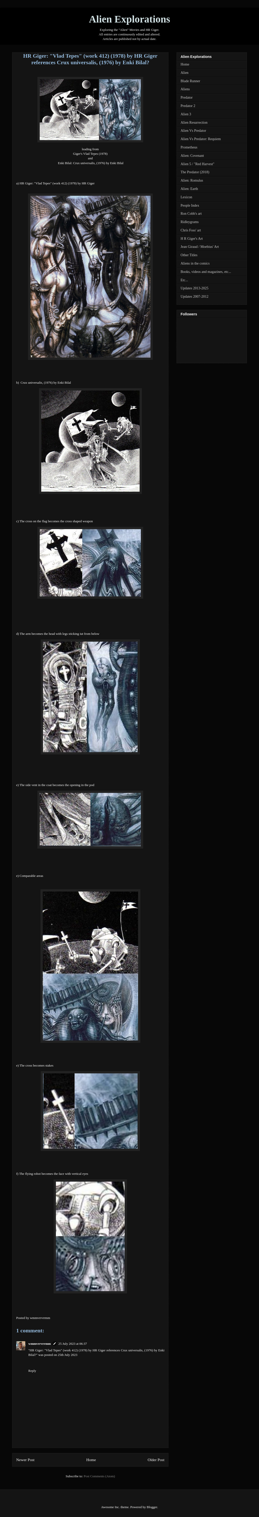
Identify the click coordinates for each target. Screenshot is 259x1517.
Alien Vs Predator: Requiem (201, 139)
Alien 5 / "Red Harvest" (197, 164)
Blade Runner (190, 81)
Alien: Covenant (192, 156)
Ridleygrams (190, 222)
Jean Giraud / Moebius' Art (200, 247)
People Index (190, 205)
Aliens (185, 89)
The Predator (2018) (195, 172)
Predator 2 (188, 106)
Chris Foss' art (191, 230)
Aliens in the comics (195, 263)
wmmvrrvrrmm (39, 1344)
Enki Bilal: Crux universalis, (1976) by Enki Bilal (90, 163)
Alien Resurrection (194, 122)
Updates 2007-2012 (194, 296)
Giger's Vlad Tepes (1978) (90, 154)
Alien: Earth (189, 189)
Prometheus (189, 147)
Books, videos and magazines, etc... (206, 272)
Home (91, 1460)
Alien (184, 73)
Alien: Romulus (192, 180)
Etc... (184, 280)
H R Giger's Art (192, 239)
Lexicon (186, 197)
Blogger (152, 1507)
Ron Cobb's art (191, 213)
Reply (32, 1371)
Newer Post (25, 1460)
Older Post (156, 1460)
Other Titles (189, 255)
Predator (186, 97)
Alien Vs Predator (193, 131)
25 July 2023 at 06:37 (72, 1344)
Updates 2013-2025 (194, 288)
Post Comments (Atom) (99, 1476)
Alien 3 (186, 114)
